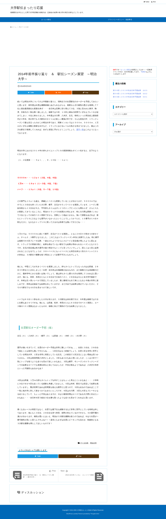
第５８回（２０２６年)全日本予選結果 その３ (130, 90)
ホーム (14, 27)
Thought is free (95, 513)
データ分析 (25, 27)
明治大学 (93, 443)
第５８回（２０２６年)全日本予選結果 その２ (130, 93)
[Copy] (85, 92)
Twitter (143, 72)
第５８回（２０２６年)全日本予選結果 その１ (130, 97)
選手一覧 (80, 130)
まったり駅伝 (126, 70)
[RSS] (58, 92)
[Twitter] (31, 92)
